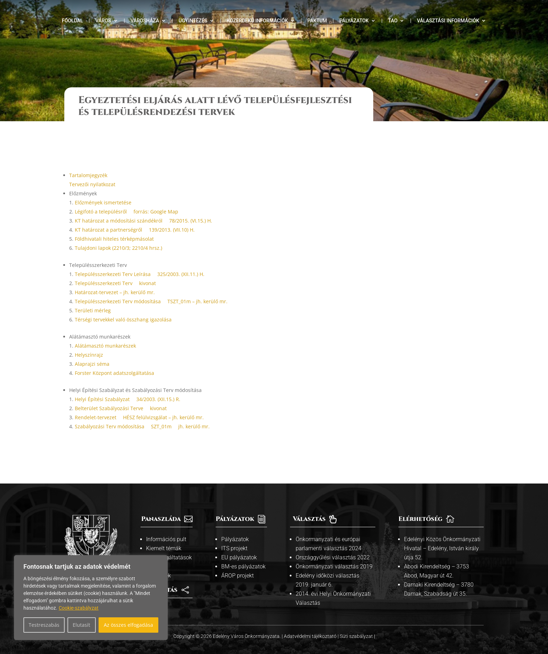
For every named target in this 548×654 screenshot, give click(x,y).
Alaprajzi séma (92, 349)
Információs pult (166, 524)
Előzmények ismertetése (103, 187)
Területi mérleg (93, 295)
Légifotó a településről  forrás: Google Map (126, 197)
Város (103, 20)
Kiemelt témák (163, 533)
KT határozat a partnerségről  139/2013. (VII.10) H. (135, 215)
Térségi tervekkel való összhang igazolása (123, 304)
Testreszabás (44, 625)
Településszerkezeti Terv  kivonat (115, 268)
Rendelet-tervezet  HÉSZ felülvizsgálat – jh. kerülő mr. (139, 402)
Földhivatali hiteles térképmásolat (114, 224)
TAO (393, 20)
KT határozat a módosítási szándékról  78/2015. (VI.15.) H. (143, 206)
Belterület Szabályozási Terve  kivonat (121, 393)
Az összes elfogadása (128, 625)
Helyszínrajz (89, 340)
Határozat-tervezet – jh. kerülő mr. (115, 277)
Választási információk (448, 20)
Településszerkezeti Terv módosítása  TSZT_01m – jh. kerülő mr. (151, 286)
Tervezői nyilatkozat (92, 169)
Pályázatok (354, 20)
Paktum (317, 20)
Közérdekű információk (257, 20)
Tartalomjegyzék (88, 160)
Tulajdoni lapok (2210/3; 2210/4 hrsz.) (118, 233)
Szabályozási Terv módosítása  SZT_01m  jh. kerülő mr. (142, 411)
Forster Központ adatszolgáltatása (114, 358)
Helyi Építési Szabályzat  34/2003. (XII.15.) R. (127, 384)
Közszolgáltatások (169, 542)
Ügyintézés (193, 20)
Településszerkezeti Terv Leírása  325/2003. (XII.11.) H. (139, 259)
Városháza (144, 20)
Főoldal (72, 20)
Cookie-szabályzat (79, 608)
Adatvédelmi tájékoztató (311, 621)
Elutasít (81, 625)
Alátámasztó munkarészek (105, 331)
